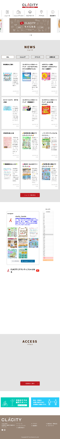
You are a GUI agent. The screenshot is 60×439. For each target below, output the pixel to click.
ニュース (7, 13)
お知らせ (52, 57)
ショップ (22, 57)
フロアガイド (30, 13)
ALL (7, 57)
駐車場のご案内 (30, 383)
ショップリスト (18, 13)
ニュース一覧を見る (30, 195)
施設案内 (52, 13)
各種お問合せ (21, 427)
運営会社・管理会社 (52, 423)
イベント (37, 57)
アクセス (41, 13)
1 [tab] (29, 35)
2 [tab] (31, 35)
